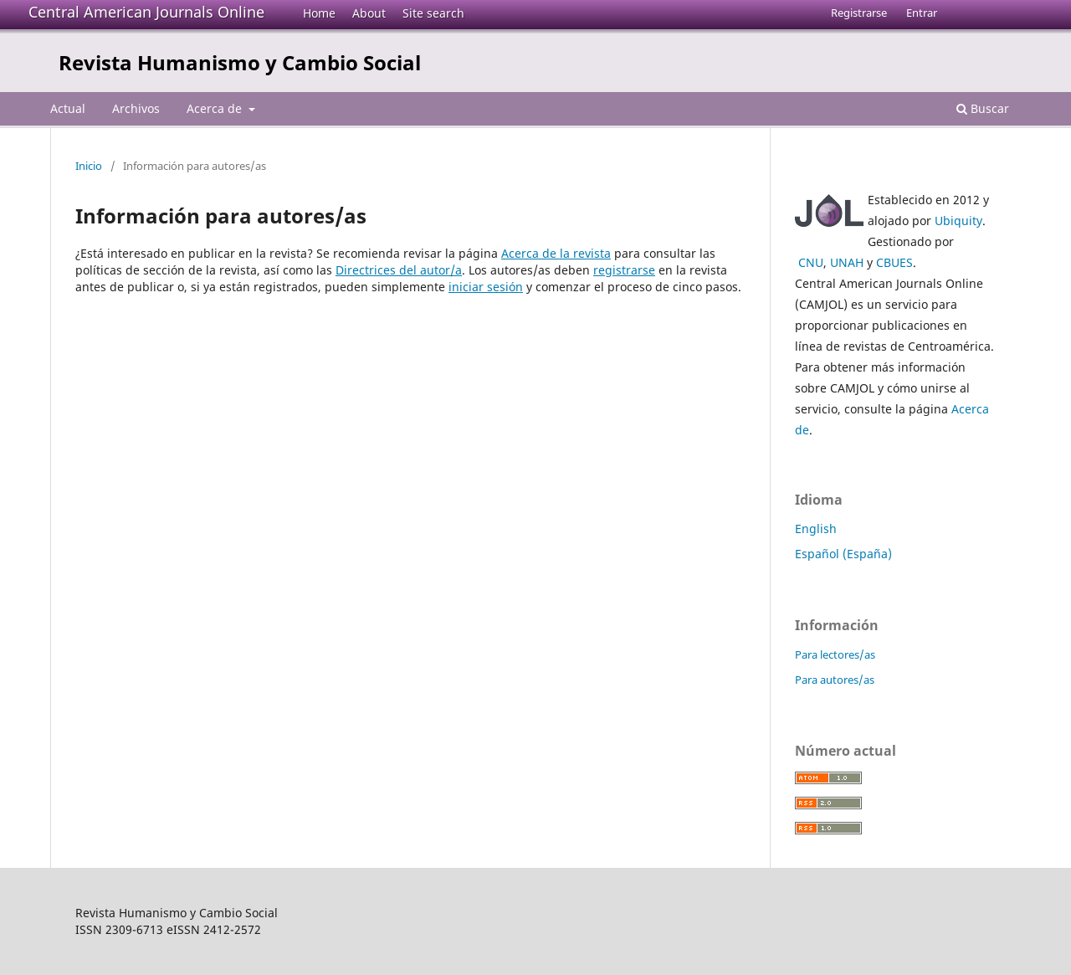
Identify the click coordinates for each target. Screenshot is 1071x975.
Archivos (136, 108)
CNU (810, 262)
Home (319, 13)
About (369, 13)
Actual (67, 108)
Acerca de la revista (556, 253)
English (816, 528)
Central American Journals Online (146, 12)
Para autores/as (834, 679)
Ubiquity (958, 220)
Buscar (982, 108)
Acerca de (216, 108)
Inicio (88, 165)
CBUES (894, 262)
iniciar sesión (485, 287)
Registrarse (859, 12)
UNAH (846, 262)
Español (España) (843, 554)
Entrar (921, 12)
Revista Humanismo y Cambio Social (240, 62)
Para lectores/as (835, 654)
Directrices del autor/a (399, 270)
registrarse (624, 270)
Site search (433, 13)
